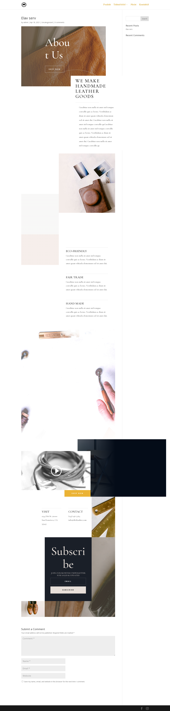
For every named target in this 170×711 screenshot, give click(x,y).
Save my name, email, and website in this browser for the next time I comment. (54, 681)
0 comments (59, 22)
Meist (133, 5)
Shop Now (55, 69)
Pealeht (107, 5)
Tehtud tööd (119, 5)
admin (25, 22)
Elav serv (129, 29)
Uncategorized (47, 22)
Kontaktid (144, 5)
